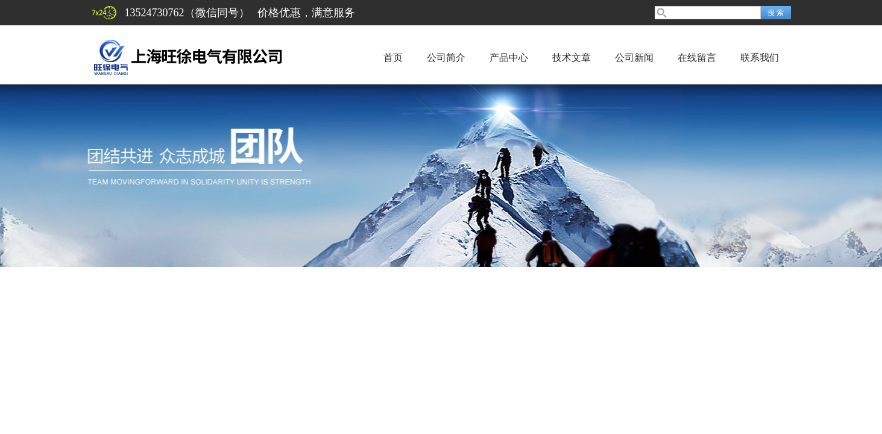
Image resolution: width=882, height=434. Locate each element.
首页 (393, 57)
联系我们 (759, 57)
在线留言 (697, 57)
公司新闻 (634, 57)
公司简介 (446, 57)
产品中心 (509, 57)
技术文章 (571, 57)
